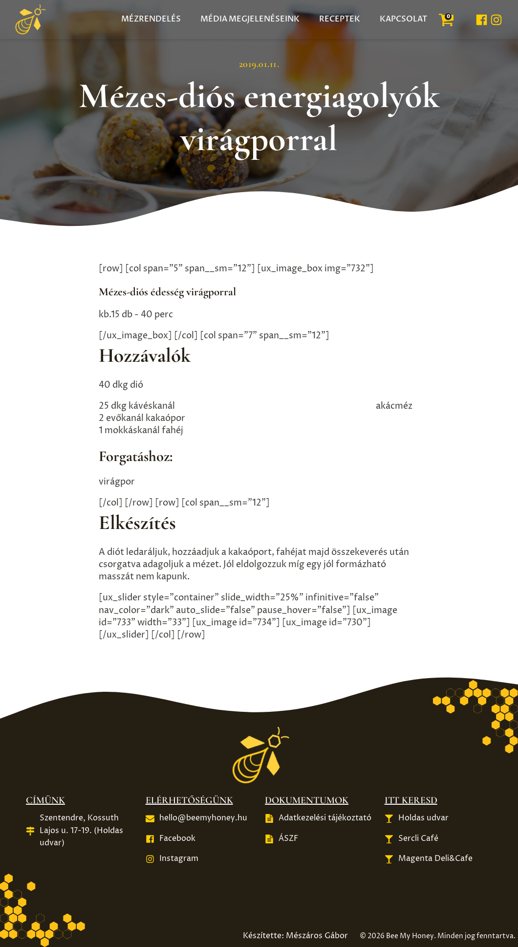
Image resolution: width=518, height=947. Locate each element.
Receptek (339, 19)
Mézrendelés (151, 19)
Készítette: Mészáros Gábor (295, 935)
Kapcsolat (403, 19)
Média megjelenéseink (250, 19)
